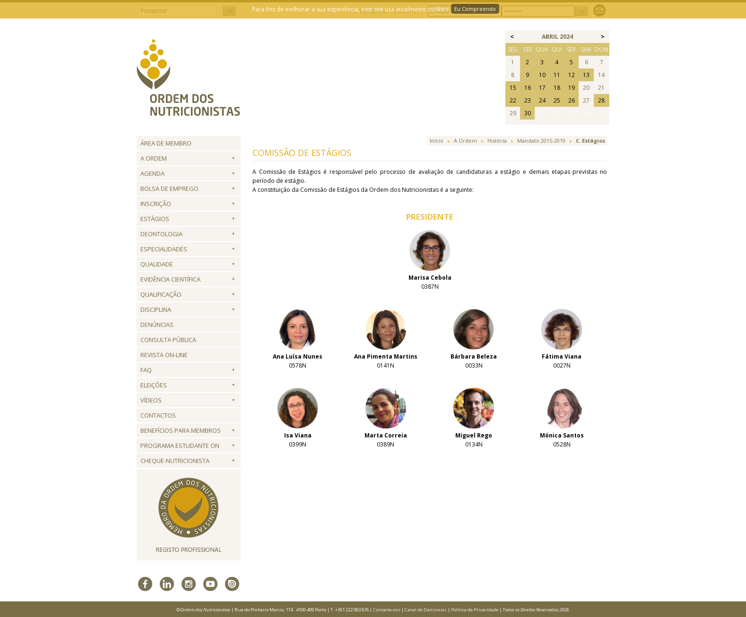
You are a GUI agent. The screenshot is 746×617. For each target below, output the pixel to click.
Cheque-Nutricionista (174, 460)
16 (527, 88)
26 (571, 100)
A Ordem (153, 158)
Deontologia (161, 234)
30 (527, 113)
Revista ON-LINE (164, 355)
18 (557, 88)
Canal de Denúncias (426, 610)
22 (513, 100)
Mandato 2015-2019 (541, 140)
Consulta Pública (168, 339)
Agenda (152, 173)
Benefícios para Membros (180, 430)
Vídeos (151, 400)
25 (557, 100)
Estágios (154, 218)
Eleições (153, 385)
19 (571, 88)
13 (586, 75)
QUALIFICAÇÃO (161, 294)
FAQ (146, 370)
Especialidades (163, 249)
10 (542, 75)
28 (601, 100)
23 (527, 100)
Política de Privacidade (474, 610)
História (497, 140)
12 (571, 75)
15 (513, 88)
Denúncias (156, 324)
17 (542, 88)
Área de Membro (165, 143)
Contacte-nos (386, 610)
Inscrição (155, 203)
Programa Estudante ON (179, 445)
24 (542, 100)
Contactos (158, 415)
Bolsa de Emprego (169, 188)
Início (436, 140)
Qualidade (156, 264)
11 (557, 75)
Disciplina (155, 309)
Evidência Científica (170, 279)
